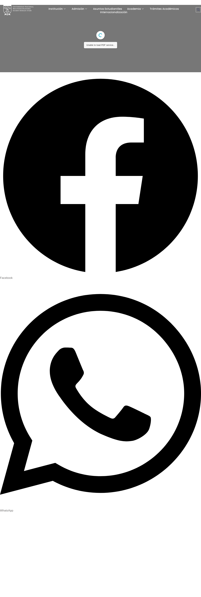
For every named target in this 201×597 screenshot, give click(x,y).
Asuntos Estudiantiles (107, 9)
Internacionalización (113, 12)
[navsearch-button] (198, 9)
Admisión (79, 9)
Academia (135, 9)
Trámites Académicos (164, 9)
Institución (57, 9)
